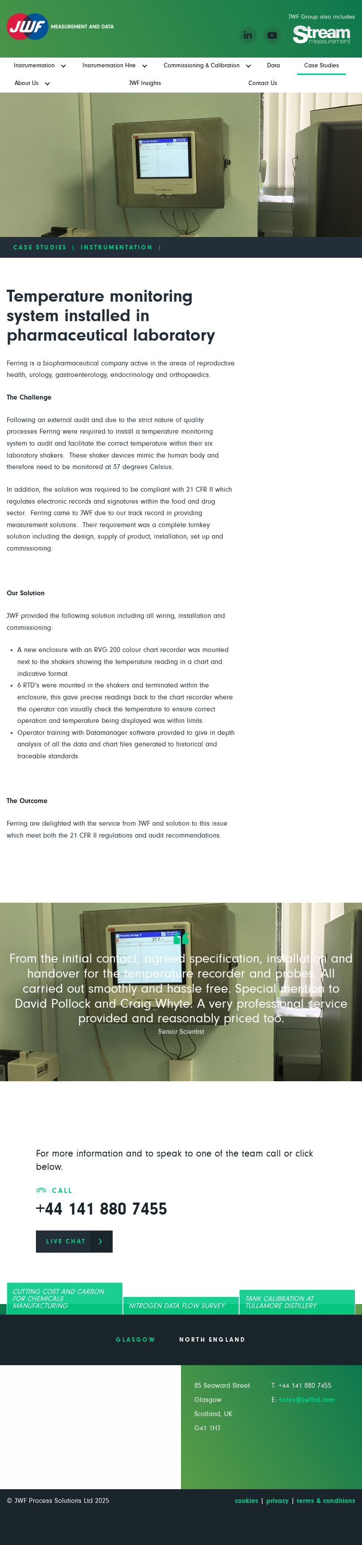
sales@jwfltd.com (307, 1399)
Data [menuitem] (273, 65)
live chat (66, 1241)
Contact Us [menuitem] (262, 83)
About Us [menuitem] (27, 83)
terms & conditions (326, 1500)
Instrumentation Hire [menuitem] (109, 65)
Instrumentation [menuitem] (34, 65)
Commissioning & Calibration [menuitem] (202, 65)
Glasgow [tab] (135, 1340)
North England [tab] (212, 1340)
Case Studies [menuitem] (321, 65)
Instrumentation (117, 248)
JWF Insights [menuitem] (145, 83)
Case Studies (40, 248)
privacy (277, 1500)
